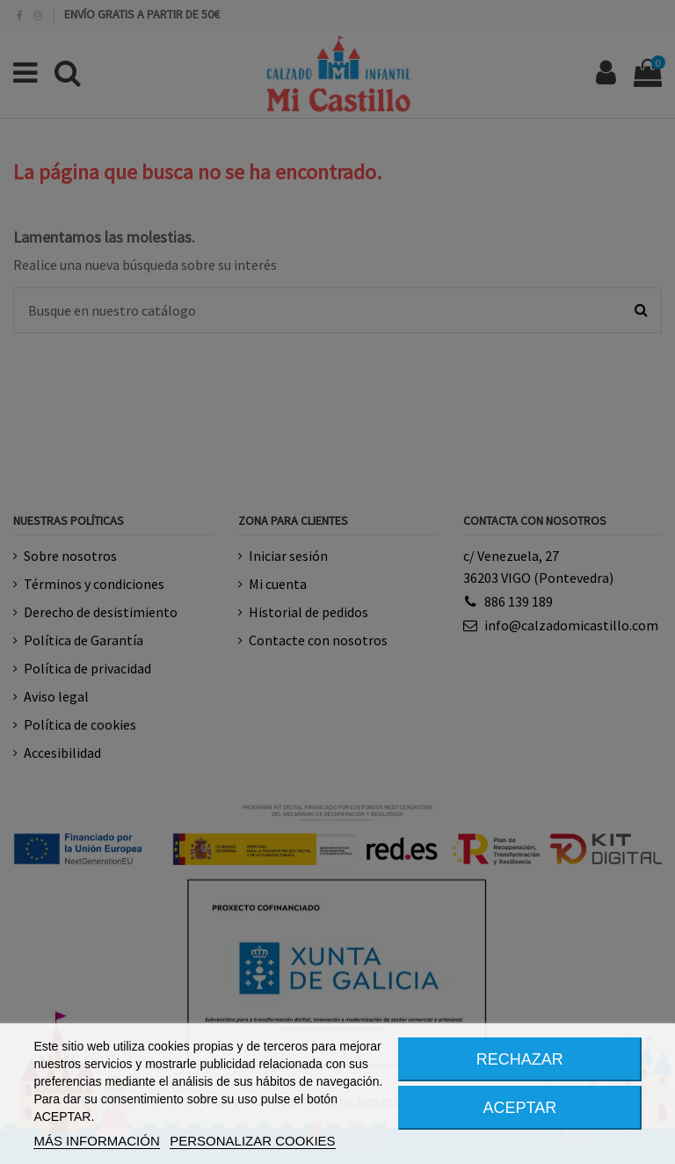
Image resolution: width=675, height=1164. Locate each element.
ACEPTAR (520, 1108)
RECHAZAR (519, 1059)
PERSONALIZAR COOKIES (252, 1140)
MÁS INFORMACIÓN (96, 1140)
